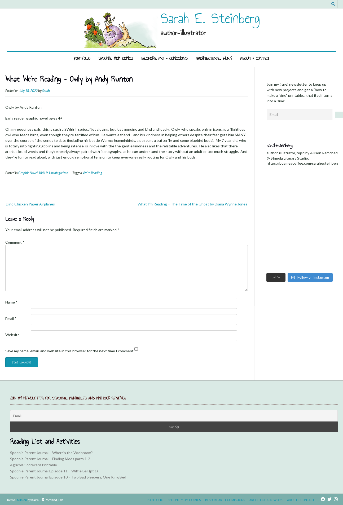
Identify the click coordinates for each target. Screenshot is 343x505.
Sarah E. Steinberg (210, 18)
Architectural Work (214, 58)
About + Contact (254, 58)
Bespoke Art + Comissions (164, 58)
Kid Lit (43, 173)
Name (11, 302)
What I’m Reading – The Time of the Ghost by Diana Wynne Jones (192, 204)
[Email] (174, 415)
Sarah (46, 91)
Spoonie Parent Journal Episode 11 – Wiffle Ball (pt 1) (54, 471)
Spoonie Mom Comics (116, 58)
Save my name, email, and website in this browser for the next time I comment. (69, 351)
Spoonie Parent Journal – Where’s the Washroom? (51, 452)
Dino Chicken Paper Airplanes (30, 204)
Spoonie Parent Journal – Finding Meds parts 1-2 (50, 458)
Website (12, 334)
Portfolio (82, 58)
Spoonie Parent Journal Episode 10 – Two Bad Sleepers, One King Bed (68, 477)
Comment (14, 242)
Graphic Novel (28, 173)
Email (10, 318)
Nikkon (22, 500)
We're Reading (92, 173)
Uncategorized (58, 173)
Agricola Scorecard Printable (33, 465)
